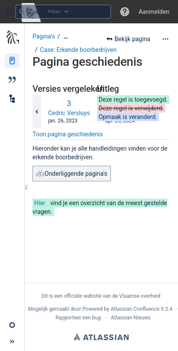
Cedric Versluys (69, 112)
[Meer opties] (165, 38)
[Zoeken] (22, 11)
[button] (10, 11)
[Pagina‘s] (12, 60)
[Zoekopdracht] (63, 12)
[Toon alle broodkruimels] (65, 36)
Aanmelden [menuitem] (154, 11)
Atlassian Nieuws (131, 318)
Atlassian (101, 336)
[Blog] (12, 79)
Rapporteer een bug (78, 318)
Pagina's (43, 36)
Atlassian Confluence (134, 309)
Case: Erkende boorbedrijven (78, 49)
